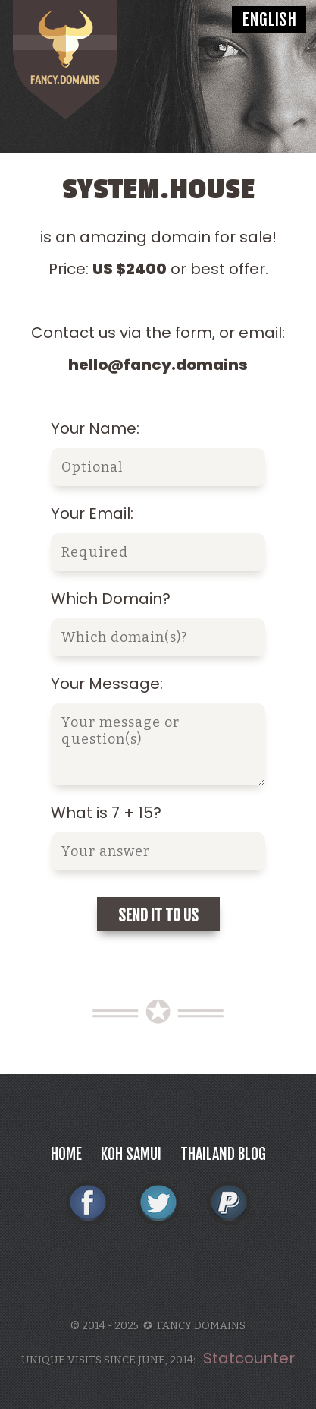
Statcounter (249, 1358)
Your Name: (95, 428)
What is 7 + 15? (106, 812)
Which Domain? (111, 598)
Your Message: (107, 683)
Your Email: (92, 513)
